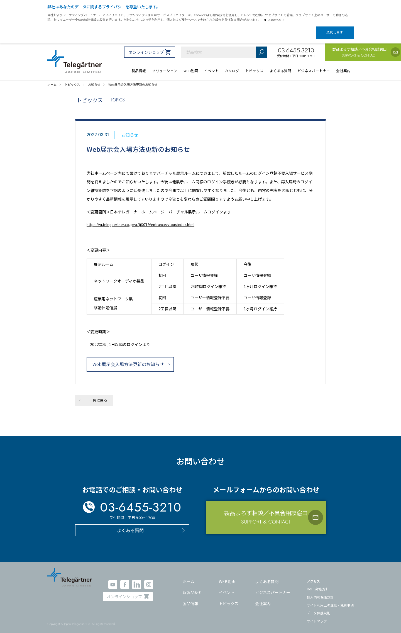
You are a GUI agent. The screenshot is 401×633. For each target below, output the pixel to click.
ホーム (188, 576)
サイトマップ (317, 616)
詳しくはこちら (275, 20)
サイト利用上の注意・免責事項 (330, 600)
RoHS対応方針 (318, 584)
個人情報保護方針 (320, 592)
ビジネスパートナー (272, 587)
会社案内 (263, 599)
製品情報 (190, 599)
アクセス (313, 576)
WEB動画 (227, 576)
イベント (226, 587)
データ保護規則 (318, 608)
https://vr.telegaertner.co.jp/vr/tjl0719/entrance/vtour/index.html (147, 219)
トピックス (228, 599)
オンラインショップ (146, 47)
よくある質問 (266, 576)
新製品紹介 (192, 587)
